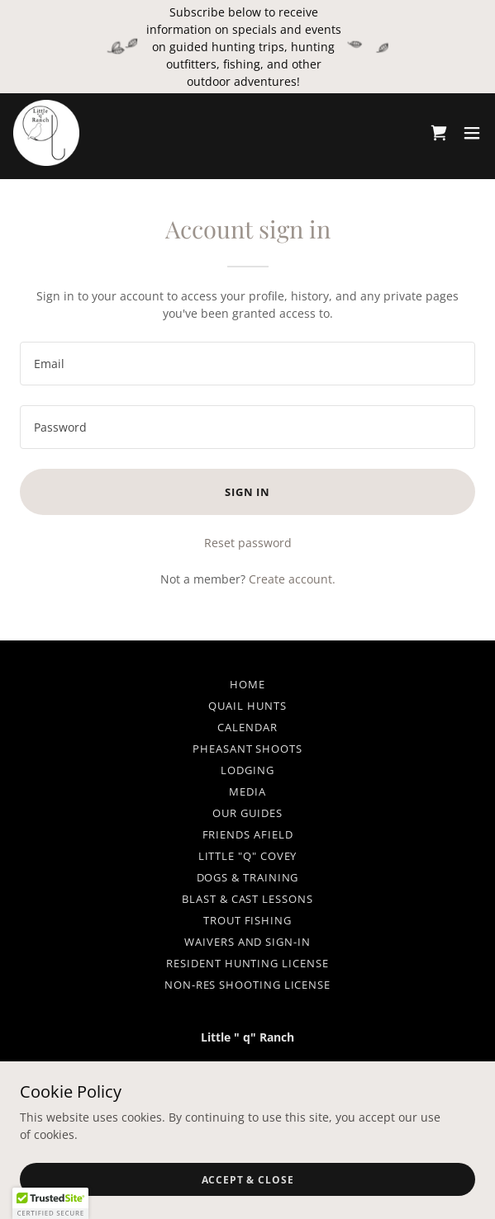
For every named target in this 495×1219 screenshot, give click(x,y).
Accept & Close (248, 1180)
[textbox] (247, 363)
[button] (471, 132)
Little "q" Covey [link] (247, 855)
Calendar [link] (247, 727)
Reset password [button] (248, 542)
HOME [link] (247, 684)
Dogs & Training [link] (248, 877)
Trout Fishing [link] (247, 920)
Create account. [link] (292, 579)
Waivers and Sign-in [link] (247, 941)
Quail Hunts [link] (247, 705)
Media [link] (247, 791)
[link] (46, 133)
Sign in (247, 491)
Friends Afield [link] (247, 834)
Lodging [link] (247, 770)
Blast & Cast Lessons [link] (247, 898)
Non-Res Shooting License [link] (247, 984)
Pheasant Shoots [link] (247, 748)
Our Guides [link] (247, 813)
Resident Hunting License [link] (247, 963)
